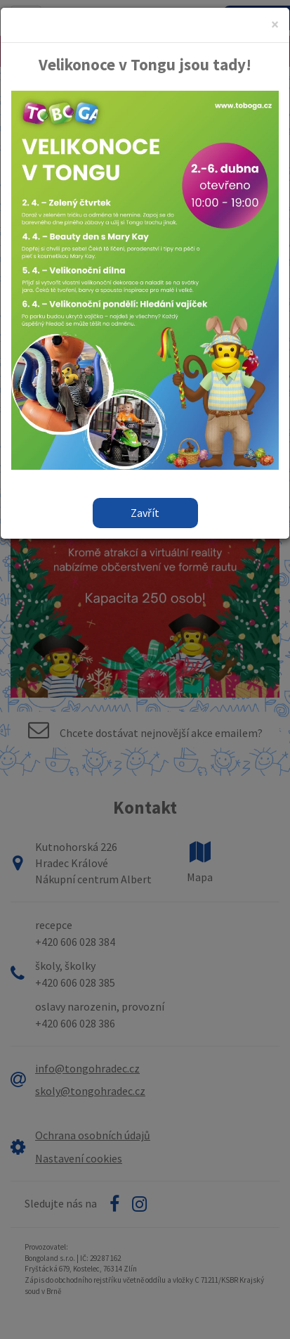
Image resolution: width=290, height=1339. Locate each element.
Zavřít (145, 513)
